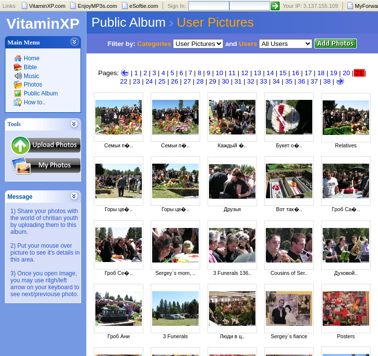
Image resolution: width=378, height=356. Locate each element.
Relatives (346, 145)
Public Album (41, 93)
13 (257, 73)
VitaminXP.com (47, 6)
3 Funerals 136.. (232, 273)
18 (321, 73)
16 (295, 73)
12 (245, 73)
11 (232, 73)
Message (20, 196)
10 (219, 73)
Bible (30, 67)
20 (346, 73)
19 (333, 73)
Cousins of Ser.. (288, 273)
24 (149, 81)
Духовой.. (345, 273)
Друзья (232, 209)
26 (174, 81)
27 (187, 81)
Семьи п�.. (118, 145)
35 (289, 81)
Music (31, 76)
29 (212, 81)
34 (276, 81)
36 (301, 81)
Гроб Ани (118, 336)
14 (270, 73)
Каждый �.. (232, 145)
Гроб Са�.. (346, 209)
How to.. (34, 102)
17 (308, 73)
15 (283, 73)
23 (136, 81)
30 (225, 81)
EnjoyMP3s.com (97, 6)
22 (123, 81)
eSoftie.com (143, 6)
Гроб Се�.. (119, 273)
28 (200, 81)
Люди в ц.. (232, 336)
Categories (154, 43)
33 (263, 81)
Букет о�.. (289, 145)
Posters (346, 336)
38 (327, 81)
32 (250, 81)
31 (238, 81)
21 (359, 73)
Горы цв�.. (118, 209)
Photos (33, 84)
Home (32, 58)
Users (248, 43)
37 (314, 81)
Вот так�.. (289, 209)
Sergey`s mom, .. (175, 273)
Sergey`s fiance (289, 336)
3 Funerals (175, 336)
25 (162, 81)
